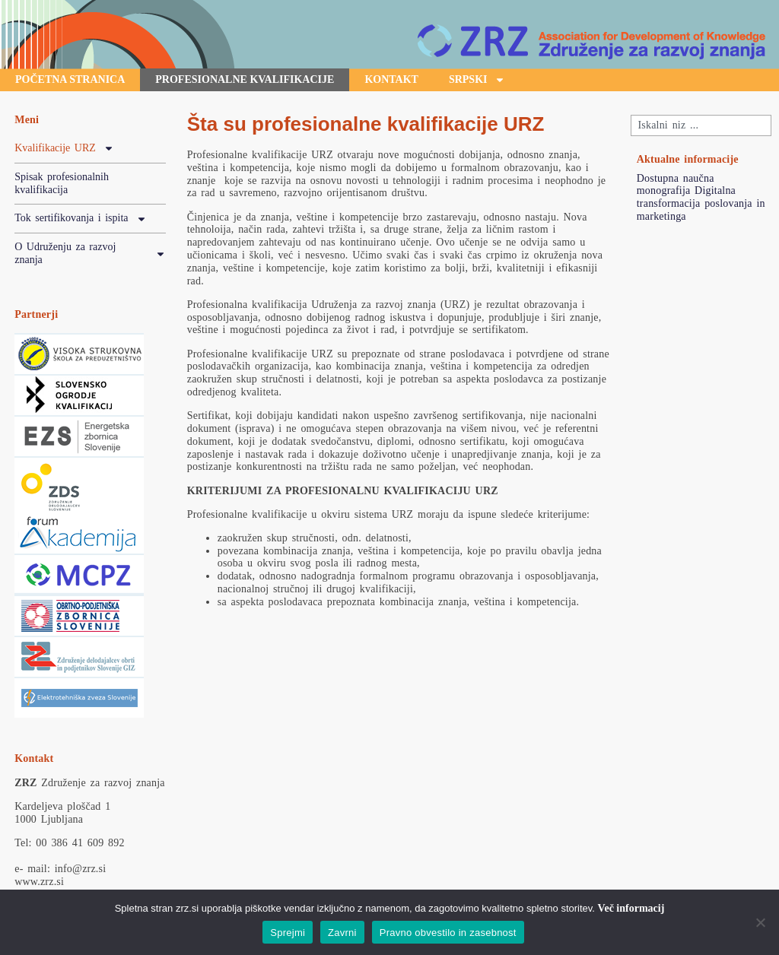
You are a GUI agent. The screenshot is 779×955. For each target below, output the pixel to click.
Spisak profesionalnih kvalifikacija (61, 183)
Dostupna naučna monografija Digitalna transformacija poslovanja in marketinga (701, 197)
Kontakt (391, 79)
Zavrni (342, 932)
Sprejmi (287, 932)
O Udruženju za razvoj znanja (89, 254)
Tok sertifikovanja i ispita (80, 219)
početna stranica (70, 79)
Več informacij (631, 908)
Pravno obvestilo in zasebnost (448, 932)
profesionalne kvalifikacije (244, 79)
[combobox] (701, 125)
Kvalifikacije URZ (64, 148)
